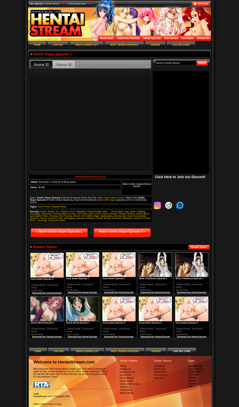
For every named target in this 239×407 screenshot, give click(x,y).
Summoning (120, 216)
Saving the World (56, 220)
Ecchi (98, 213)
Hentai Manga (195, 366)
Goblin (89, 216)
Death (99, 218)
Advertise (193, 380)
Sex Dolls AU (160, 375)
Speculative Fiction (39, 216)
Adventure (46, 213)
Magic (96, 216)
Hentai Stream (127, 378)
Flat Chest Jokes (85, 213)
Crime (60, 218)
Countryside (140, 216)
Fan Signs (193, 374)
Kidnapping (69, 218)
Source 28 (63, 65)
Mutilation (81, 211)
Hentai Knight (126, 381)
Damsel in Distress (86, 218)
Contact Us (193, 383)
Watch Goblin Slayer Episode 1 (59, 231)
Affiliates (192, 377)
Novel (130, 216)
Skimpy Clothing (127, 213)
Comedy (57, 213)
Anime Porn (126, 375)
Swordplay (35, 213)
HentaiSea (159, 366)
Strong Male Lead (120, 211)
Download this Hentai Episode (192, 292)
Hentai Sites (126, 390)
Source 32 (41, 65)
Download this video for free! (90, 176)
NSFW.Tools (160, 372)
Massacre (127, 218)
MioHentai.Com (127, 372)
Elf (83, 216)
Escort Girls (160, 369)
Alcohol (51, 218)
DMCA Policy (39, 404)
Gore (72, 211)
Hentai (123, 366)
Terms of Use (54, 404)
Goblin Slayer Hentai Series (110, 197)
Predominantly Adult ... (98, 211)
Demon (77, 216)
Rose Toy (158, 378)
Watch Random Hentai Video (196, 370)
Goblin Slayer (109, 200)
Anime (43, 211)
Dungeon (34, 218)
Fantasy (54, 216)
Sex (57, 211)
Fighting (141, 211)
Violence (64, 211)
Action (133, 211)
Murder (107, 218)
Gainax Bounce (109, 213)
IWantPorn (125, 387)
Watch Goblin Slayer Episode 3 (122, 231)
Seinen (43, 218)
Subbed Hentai (58, 206)
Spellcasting (107, 216)
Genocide (116, 218)
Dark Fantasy (65, 216)
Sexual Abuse (143, 213)
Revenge (42, 220)
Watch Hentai (126, 393)
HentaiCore (125, 369)
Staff (190, 386)
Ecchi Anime (44, 206)
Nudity (51, 211)
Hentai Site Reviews (130, 384)
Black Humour (69, 213)
